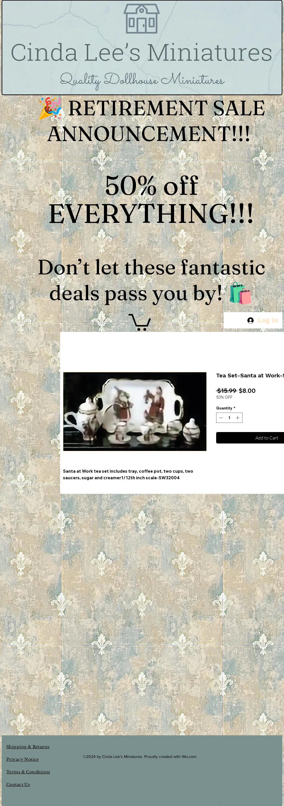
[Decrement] (220, 418)
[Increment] (238, 418)
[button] (140, 321)
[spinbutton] (229, 418)
